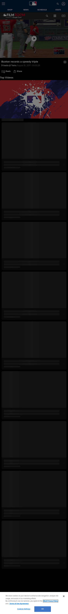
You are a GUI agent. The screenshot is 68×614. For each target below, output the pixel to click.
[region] (34, 603)
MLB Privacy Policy (50, 601)
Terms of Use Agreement (18, 604)
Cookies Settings (23, 609)
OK (42, 609)
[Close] (64, 596)
